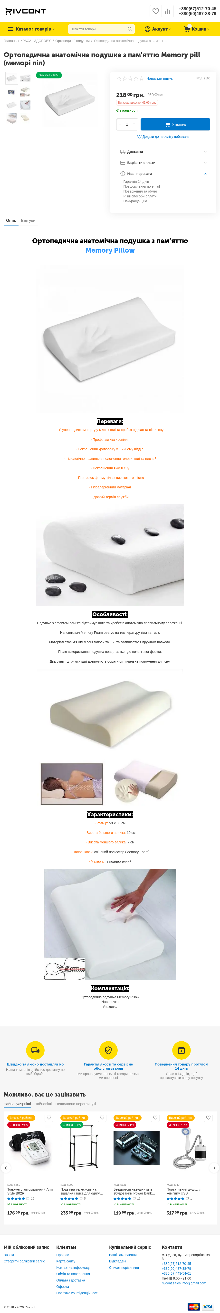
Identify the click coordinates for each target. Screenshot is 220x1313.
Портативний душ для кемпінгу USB (184, 1191)
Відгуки (28, 220)
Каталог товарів (33, 29)
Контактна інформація (73, 1268)
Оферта (62, 1287)
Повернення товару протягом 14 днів (181, 1066)
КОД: (199, 78)
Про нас (62, 1255)
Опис (11, 220)
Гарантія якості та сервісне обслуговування (108, 1066)
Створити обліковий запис (24, 1261)
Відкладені (117, 1261)
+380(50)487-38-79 (197, 13)
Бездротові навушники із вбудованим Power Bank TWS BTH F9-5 (133, 1191)
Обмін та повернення (73, 1274)
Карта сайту (65, 1261)
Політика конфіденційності (77, 1293)
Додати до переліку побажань (163, 136)
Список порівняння (124, 1268)
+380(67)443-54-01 (176, 1273)
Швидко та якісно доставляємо (35, 1064)
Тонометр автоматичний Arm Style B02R (30, 1191)
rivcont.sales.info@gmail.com (184, 1283)
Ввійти (9, 1255)
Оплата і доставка (70, 1280)
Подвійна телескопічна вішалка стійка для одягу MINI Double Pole (80, 1191)
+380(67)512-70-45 (197, 8)
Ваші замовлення (123, 1255)
